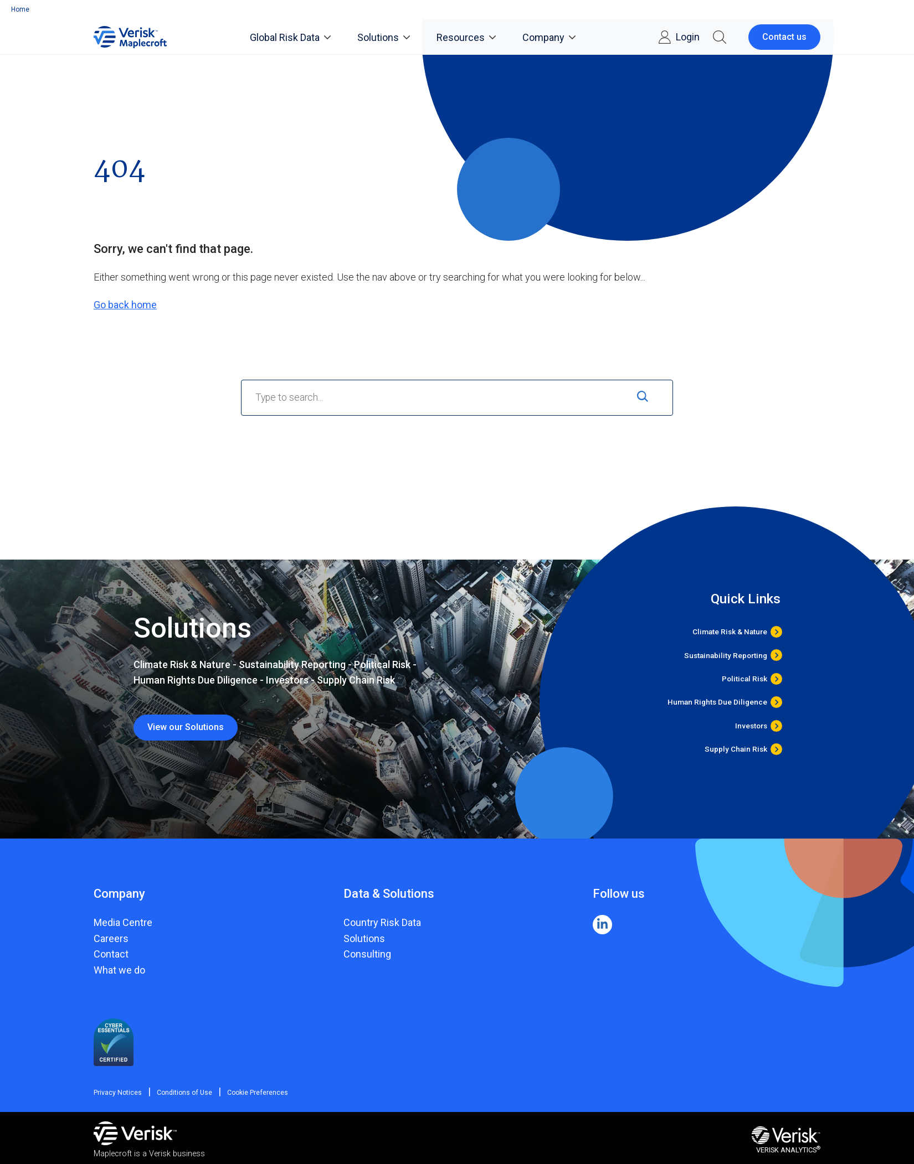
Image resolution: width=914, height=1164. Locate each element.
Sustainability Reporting (725, 655)
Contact (111, 954)
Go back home (125, 305)
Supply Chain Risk (736, 749)
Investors (751, 726)
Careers (111, 938)
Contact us (784, 37)
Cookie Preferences (252, 1092)
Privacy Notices (117, 1092)
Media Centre (123, 922)
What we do (119, 970)
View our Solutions (185, 727)
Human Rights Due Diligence (717, 702)
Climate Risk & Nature (729, 632)
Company (549, 37)
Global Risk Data (290, 37)
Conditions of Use (181, 1092)
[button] (719, 37)
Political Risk (744, 679)
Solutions (383, 37)
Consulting (367, 954)
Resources (466, 37)
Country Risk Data (382, 922)
